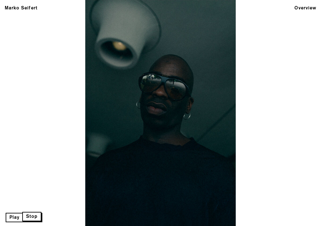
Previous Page (53, 113)
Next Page (160, 113)
